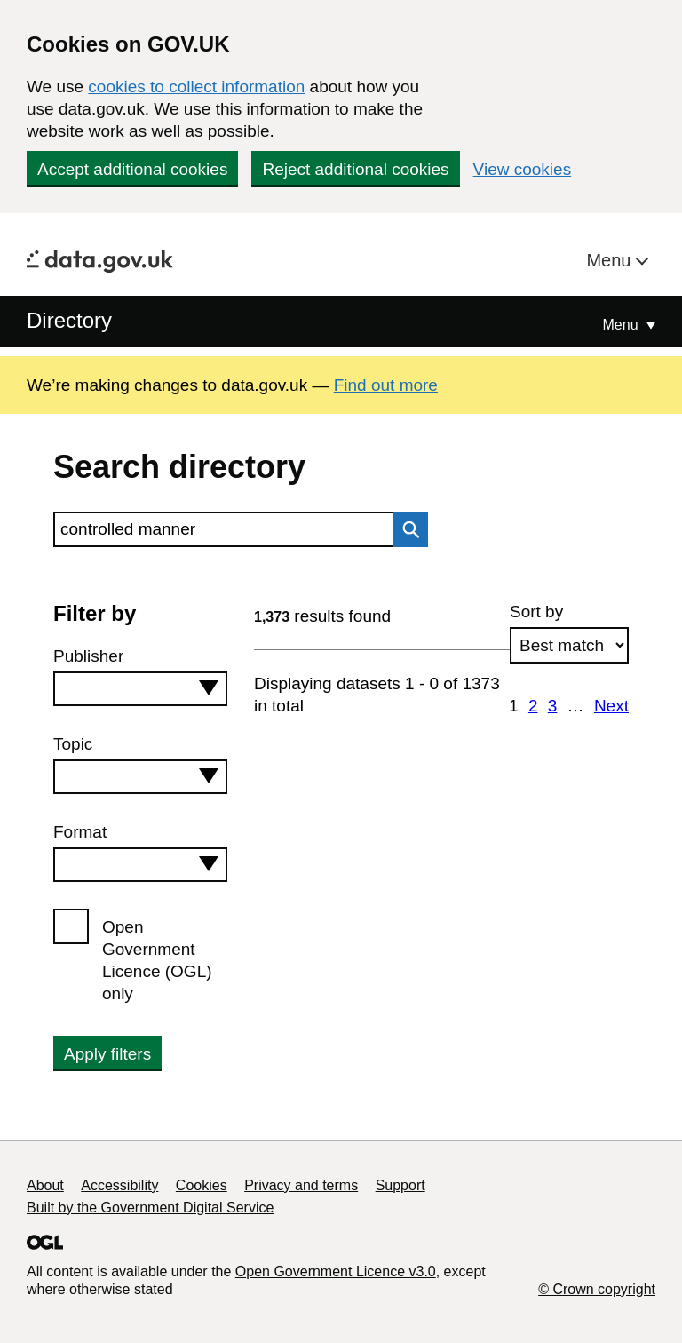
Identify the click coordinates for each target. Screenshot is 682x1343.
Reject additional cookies (355, 169)
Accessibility (119, 1185)
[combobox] (140, 689)
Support (400, 1185)
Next (611, 705)
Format (80, 831)
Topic (72, 744)
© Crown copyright (596, 1289)
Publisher (88, 656)
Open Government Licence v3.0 (335, 1271)
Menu (611, 260)
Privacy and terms (301, 1185)
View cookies (522, 169)
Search (406, 529)
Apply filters (107, 1054)
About (45, 1185)
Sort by (536, 611)
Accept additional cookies (132, 169)
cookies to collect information (196, 86)
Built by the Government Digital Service (150, 1207)
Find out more (386, 385)
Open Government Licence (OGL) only (157, 960)
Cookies (201, 1185)
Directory (69, 320)
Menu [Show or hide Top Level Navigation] (622, 324)
